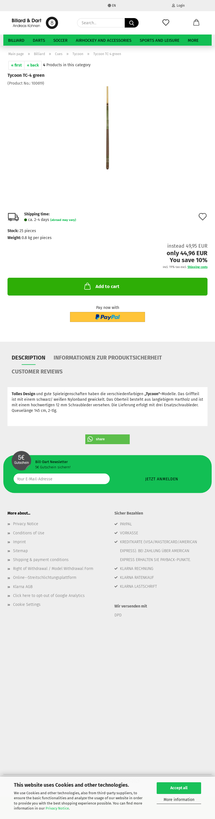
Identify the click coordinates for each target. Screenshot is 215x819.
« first (16, 65)
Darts (39, 40)
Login (178, 6)
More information (179, 799)
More (193, 40)
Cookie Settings (27, 604)
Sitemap (20, 551)
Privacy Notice (57, 808)
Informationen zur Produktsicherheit (108, 357)
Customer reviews (37, 371)
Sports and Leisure (159, 40)
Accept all (179, 788)
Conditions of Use (28, 533)
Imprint (19, 542)
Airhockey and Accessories (103, 40)
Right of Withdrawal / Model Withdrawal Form (53, 568)
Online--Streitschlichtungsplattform (44, 577)
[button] (196, 23)
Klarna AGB (22, 586)
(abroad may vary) (63, 220)
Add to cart (101, 286)
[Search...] (132, 23)
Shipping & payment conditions (41, 559)
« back (33, 65)
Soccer (60, 40)
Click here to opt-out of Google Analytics (49, 595)
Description (28, 357)
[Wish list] (166, 23)
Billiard (16, 40)
